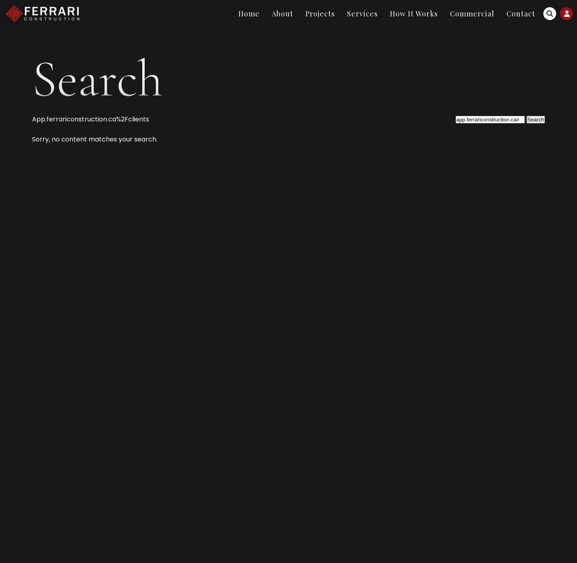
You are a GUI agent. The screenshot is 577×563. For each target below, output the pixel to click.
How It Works (414, 13)
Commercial (472, 13)
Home (249, 13)
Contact (520, 13)
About (282, 13)
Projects (320, 13)
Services (362, 13)
